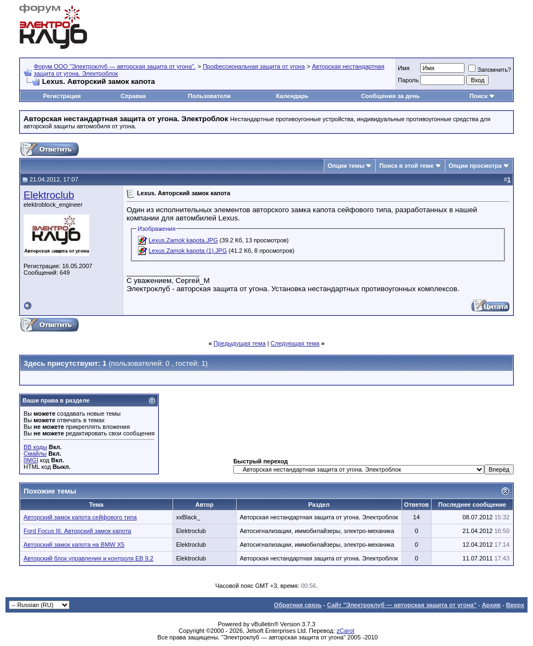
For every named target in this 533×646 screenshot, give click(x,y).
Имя (403, 68)
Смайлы (35, 453)
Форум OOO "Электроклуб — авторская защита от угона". (115, 66)
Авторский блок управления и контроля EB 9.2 (88, 558)
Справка (133, 96)
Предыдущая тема (240, 343)
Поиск (478, 96)
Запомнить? (489, 69)
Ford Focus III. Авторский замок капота (77, 531)
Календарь (292, 96)
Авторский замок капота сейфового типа (80, 517)
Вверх (515, 605)
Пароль (408, 80)
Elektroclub (49, 195)
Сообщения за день (390, 96)
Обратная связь (298, 605)
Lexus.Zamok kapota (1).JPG (187, 250)
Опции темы (346, 165)
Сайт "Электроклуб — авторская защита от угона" (402, 605)
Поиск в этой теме (406, 165)
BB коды (35, 447)
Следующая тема (295, 343)
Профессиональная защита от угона (254, 66)
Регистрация (62, 96)
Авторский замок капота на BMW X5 (74, 544)
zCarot (345, 630)
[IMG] (31, 460)
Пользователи (209, 96)
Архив (491, 605)
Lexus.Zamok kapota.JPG (183, 240)
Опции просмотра (475, 165)
